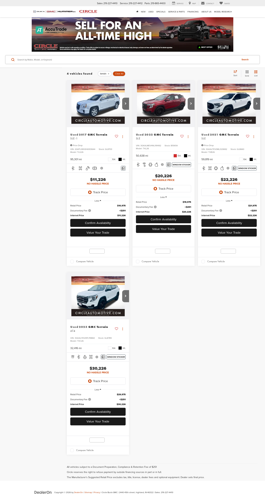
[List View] (256, 73)
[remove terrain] (105, 73)
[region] (98, 210)
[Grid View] (246, 73)
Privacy (97, 492)
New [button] (143, 11)
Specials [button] (160, 11)
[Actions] (123, 137)
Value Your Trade (97, 232)
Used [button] (151, 11)
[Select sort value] (236, 73)
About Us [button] (206, 11)
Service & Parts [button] (176, 11)
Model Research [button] (223, 11)
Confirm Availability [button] (98, 223)
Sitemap (88, 492)
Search (245, 59)
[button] (125, 104)
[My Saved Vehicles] (224, 3)
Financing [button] (193, 11)
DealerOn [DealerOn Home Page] (78, 492)
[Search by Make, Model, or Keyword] (127, 59)
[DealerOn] (43, 492)
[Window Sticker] (181, 164)
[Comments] (123, 168)
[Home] (137, 11)
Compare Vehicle (85, 261)
